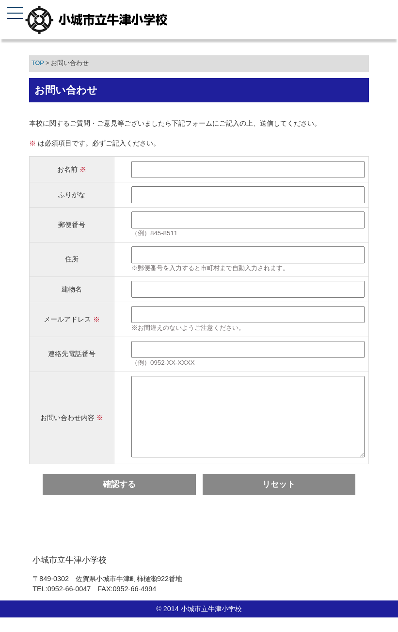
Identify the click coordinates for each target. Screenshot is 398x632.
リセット (278, 498)
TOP (38, 63)
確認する (119, 498)
